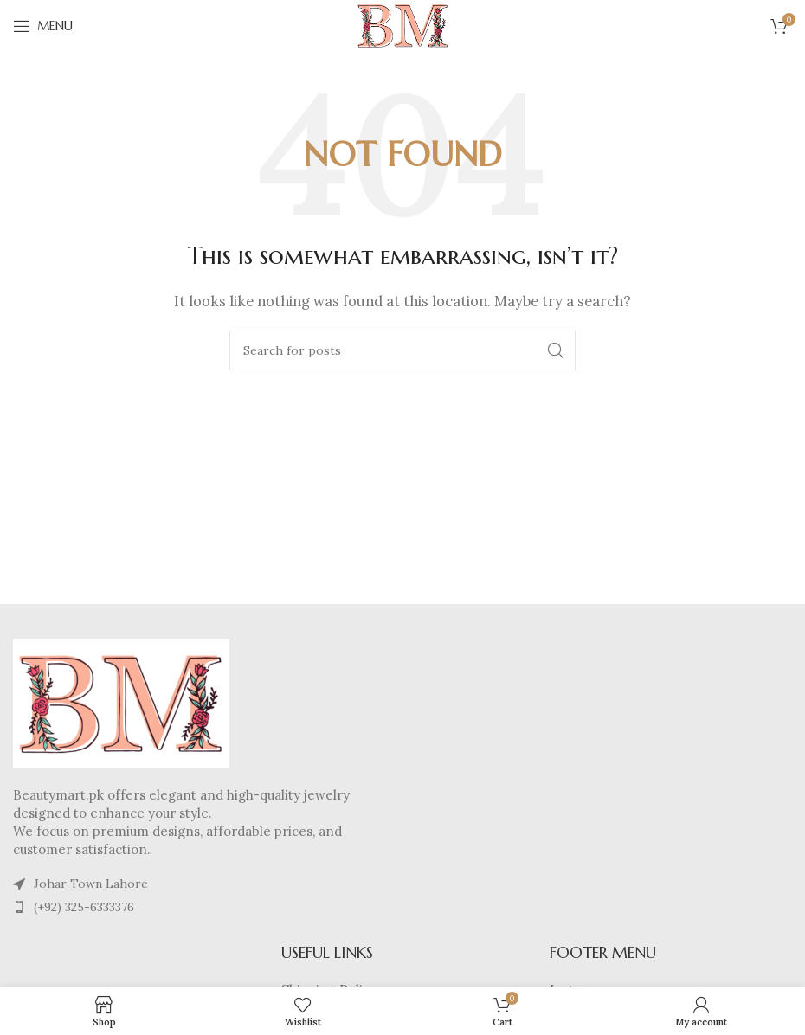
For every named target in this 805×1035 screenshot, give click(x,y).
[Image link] (121, 702)
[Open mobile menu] (42, 26)
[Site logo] (402, 24)
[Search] (402, 350)
